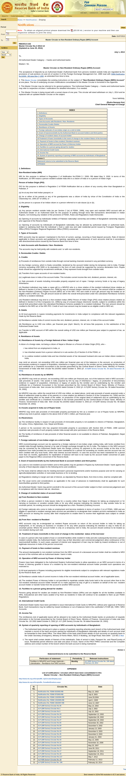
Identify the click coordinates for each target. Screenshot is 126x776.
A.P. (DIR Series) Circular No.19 (49, 714)
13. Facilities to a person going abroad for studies (55, 147)
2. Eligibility (41, 116)
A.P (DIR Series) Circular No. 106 (50, 762)
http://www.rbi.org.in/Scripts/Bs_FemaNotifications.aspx (40, 682)
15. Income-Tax (42, 153)
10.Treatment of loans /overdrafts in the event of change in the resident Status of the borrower (72, 138)
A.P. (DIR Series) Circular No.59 (49, 725)
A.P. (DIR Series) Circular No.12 (49, 742)
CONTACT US (94, 13)
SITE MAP (83, 13)
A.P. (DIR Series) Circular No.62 (49, 737)
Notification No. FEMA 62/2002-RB (50, 691)
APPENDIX (41, 164)
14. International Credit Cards (48, 150)
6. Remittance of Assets (46, 127)
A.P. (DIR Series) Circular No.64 (49, 745)
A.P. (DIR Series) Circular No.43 (49, 731)
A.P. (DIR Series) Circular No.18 (49, 754)
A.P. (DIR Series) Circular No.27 (49, 720)
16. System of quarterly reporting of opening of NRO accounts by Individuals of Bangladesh (71, 155)
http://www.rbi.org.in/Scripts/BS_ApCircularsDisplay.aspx (40, 679)
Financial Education (40, 16)
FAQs (28, 16)
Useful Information (17, 16)
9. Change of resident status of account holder (54, 136)
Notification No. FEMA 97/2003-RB (50, 694)
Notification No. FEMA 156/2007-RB (51, 703)
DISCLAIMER (105, 13)
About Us (5, 16)
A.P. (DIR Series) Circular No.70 (49, 748)
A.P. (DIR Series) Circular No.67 (49, 728)
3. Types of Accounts (45, 119)
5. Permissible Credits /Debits (48, 124)
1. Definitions (42, 113)
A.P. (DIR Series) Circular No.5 (49, 711)
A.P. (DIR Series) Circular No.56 (49, 723)
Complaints (53, 16)
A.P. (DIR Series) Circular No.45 (49, 706)
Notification (31, 20)
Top (124, 769)
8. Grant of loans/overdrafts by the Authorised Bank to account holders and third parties (70, 133)
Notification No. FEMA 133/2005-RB (51, 700)
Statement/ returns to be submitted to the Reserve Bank (58, 161)
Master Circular (31, 80)
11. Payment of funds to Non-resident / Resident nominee (58, 141)
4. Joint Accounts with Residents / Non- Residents (56, 121)
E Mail (121, 635)
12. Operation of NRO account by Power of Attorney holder (59, 144)
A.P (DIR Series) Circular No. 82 (49, 759)
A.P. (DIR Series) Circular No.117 (50, 757)
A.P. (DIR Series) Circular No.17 (49, 751)
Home (20, 20)
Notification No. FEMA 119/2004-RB (51, 697)
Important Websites (65, 16)
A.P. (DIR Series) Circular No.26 (49, 717)
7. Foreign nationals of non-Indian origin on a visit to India (58, 130)
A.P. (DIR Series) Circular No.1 (49, 708)
